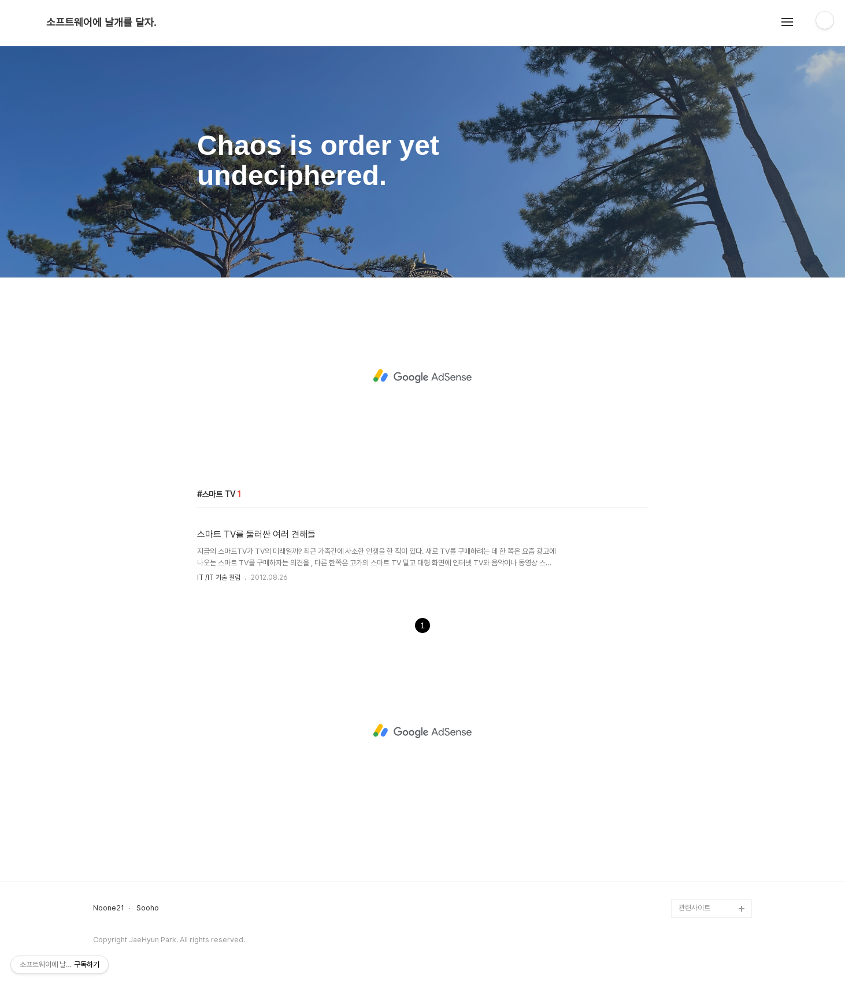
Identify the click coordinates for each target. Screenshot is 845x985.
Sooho (147, 908)
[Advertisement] (422, 376)
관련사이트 (694, 907)
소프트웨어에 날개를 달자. (101, 22)
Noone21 (108, 908)
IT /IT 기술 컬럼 (218, 577)
